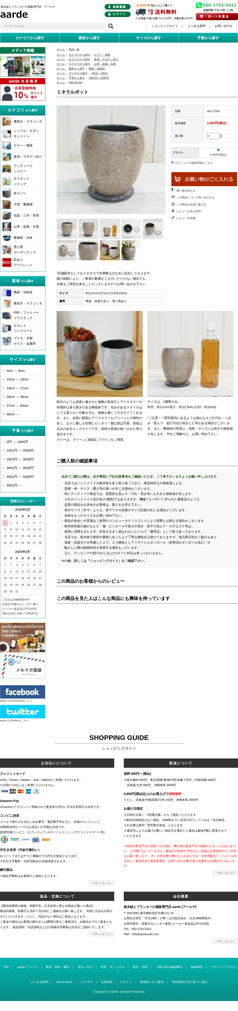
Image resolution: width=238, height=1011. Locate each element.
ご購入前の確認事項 (169, 967)
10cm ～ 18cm (18, 379)
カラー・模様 (23, 145)
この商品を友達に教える (191, 204)
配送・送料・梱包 (57, 967)
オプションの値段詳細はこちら (194, 162)
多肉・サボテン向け (28, 156)
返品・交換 (140, 967)
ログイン (126, 982)
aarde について (27, 967)
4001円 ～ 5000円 (20, 477)
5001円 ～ (14, 485)
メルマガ (86, 982)
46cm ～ (13, 414)
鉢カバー (20, 193)
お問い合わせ (223, 26)
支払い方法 (85, 967)
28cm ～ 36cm (18, 397)
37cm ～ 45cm (18, 405)
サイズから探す (78, 73)
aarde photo (64, 982)
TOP (6, 967)
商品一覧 (74, 49)
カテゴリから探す (79, 54)
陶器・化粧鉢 (23, 292)
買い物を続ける (185, 190)
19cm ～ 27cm (18, 388)
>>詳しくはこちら (101, 883)
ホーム (61, 49)
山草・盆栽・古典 (26, 226)
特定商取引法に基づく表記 (189, 982)
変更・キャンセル (112, 967)
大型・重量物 (23, 204)
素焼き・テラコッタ (28, 121)
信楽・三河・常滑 (26, 215)
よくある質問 (196, 26)
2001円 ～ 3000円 (20, 459)
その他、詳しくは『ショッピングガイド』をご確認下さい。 (104, 561)
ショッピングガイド (165, 26)
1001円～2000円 (99, 77)
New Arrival (76, 82)
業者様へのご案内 (152, 982)
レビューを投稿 (185, 218)
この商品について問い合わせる (195, 197)
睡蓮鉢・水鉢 (23, 237)
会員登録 (107, 982)
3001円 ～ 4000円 (20, 468)
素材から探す (77, 68)
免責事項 (196, 967)
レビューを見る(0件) (189, 211)
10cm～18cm (99, 73)
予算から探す (77, 77)
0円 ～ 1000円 (17, 442)
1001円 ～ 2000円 (20, 450)
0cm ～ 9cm (16, 371)
